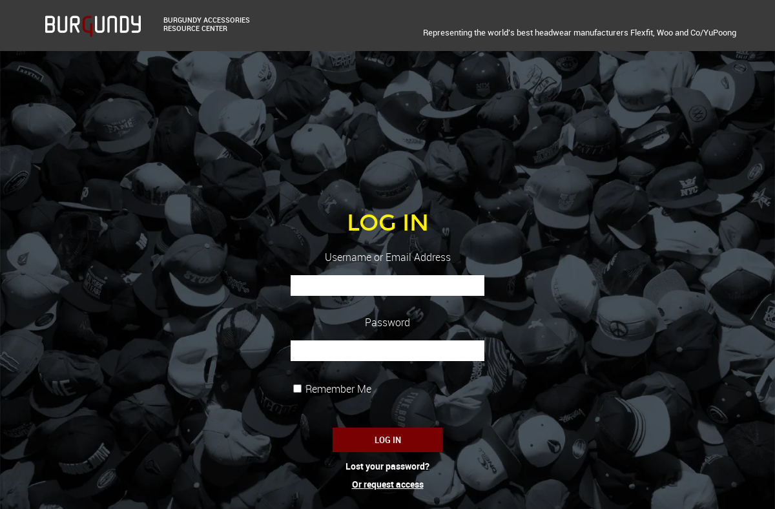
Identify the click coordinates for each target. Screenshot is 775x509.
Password (387, 322)
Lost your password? (387, 466)
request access (394, 484)
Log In (388, 440)
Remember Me (338, 389)
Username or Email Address (388, 257)
